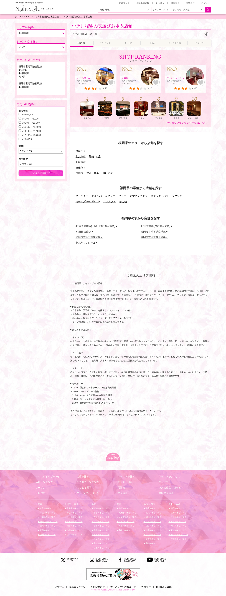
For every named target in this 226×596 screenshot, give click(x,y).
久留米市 (81, 162)
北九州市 (81, 156)
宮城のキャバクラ (74, 521)
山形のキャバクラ (74, 530)
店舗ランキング (44, 482)
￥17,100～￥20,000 (31, 135)
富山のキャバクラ (101, 513)
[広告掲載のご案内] (113, 574)
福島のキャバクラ (74, 534)
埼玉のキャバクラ (47, 513)
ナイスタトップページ (47, 476)
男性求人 (175, 3)
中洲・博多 (93, 173)
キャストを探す (126, 476)
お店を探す (83, 476)
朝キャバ (97, 195)
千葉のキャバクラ (47, 517)
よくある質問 (84, 487)
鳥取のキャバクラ (153, 508)
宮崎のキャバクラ (178, 530)
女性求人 (160, 3)
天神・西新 (107, 173)
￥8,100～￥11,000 (30, 123)
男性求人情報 (166, 493)
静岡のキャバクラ (101, 539)
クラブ (122, 195)
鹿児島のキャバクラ (179, 534)
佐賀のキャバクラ (178, 513)
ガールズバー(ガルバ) (88, 201)
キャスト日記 (125, 482)
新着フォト (124, 3)
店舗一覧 (59, 586)
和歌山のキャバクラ (127, 530)
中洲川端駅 (24, 73)
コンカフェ (109, 201)
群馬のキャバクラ (47, 530)
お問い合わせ (98, 586)
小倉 (98, 156)
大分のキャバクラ (178, 526)
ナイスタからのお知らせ (123, 586)
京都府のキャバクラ (127, 513)
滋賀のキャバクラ (126, 508)
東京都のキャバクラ (48, 508)
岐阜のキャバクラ (101, 534)
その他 (123, 201)
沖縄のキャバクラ (178, 539)
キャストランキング (170, 476)
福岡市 (79, 173)
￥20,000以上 (27, 139)
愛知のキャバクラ (101, 543)
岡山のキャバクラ (153, 517)
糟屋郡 (79, 150)
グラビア (164, 482)
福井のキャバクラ (101, 521)
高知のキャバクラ (153, 543)
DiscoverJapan (164, 586)
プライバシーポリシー (89, 493)
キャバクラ (82, 195)
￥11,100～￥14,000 (31, 127)
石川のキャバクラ (101, 517)
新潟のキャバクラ (101, 508)
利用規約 (40, 493)
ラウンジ (177, 195)
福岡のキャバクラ (178, 508)
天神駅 (22, 76)
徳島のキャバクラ (153, 530)
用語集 (121, 487)
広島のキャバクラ (153, 521)
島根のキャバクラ (153, 513)
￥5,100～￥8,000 (30, 119)
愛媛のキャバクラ (153, 539)
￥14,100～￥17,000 (31, 131)
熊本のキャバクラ (178, 521)
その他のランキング (88, 482)
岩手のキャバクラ (74, 517)
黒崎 (91, 156)
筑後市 (79, 167)
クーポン (40, 487)
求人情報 (123, 493)
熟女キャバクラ (138, 195)
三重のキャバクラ (101, 548)
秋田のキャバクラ (74, 526)
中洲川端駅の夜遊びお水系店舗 (102, 25)
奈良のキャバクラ (126, 526)
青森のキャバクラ (74, 513)
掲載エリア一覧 (77, 586)
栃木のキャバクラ (47, 526)
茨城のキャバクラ (47, 534)
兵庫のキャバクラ (126, 521)
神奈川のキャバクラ (48, 521)
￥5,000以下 (27, 114)
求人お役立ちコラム (170, 487)
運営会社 (146, 586)
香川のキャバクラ (153, 534)
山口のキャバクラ (153, 526)
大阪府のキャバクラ (127, 517)
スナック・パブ (159, 195)
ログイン (205, 3)
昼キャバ (110, 195)
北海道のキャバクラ (75, 508)
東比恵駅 (23, 70)
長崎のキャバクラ (178, 517)
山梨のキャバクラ (101, 526)
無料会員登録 (142, 3)
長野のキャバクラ (101, 530)
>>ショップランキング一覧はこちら (186, 122)
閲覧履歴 (190, 3)
